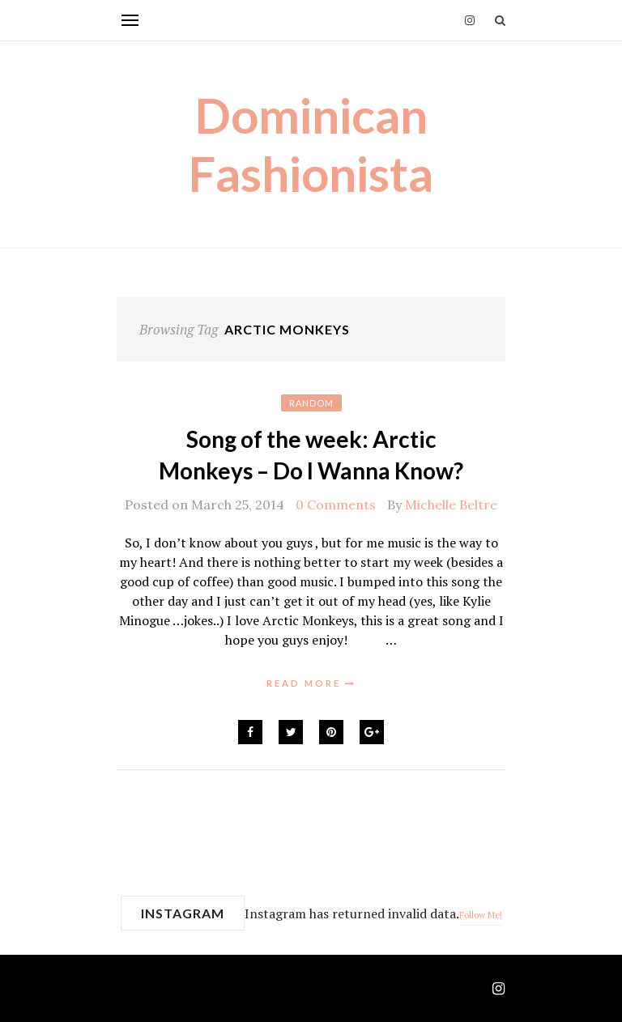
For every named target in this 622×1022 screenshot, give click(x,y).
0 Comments (336, 504)
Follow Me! (480, 915)
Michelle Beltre (451, 504)
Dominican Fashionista (311, 144)
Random (311, 403)
